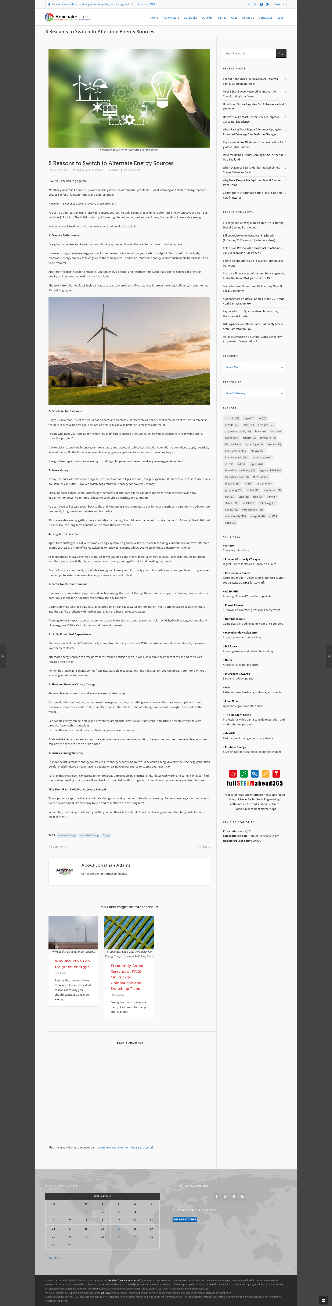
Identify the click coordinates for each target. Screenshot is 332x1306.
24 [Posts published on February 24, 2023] (118, 1237)
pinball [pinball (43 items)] (252, 490)
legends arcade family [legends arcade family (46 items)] (240, 470)
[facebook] (250, 4)
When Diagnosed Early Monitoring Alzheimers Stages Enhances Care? (251, 170)
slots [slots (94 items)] (258, 496)
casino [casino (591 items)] (232, 438)
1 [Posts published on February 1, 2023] (86, 1212)
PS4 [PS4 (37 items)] (229, 496)
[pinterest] (262, 4)
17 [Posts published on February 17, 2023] (118, 1229)
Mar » (57, 1258)
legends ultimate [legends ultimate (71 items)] (237, 477)
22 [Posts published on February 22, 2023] (86, 1237)
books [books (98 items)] (276, 431)
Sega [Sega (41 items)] (243, 496)
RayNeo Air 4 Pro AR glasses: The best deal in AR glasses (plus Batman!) (253, 144)
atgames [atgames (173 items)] (266, 425)
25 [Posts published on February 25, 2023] (135, 1237)
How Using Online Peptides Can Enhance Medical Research (253, 106)
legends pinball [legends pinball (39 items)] (270, 470)
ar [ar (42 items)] (262, 418)
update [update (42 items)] (231, 509)
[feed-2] (268, 4)
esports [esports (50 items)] (249, 438)
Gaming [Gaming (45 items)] (274, 444)
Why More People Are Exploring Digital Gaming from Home (252, 182)
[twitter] (256, 4)
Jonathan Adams (94, 170)
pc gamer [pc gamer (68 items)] (265, 483)
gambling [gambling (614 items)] (254, 444)
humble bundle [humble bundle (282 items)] (236, 457)
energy (106, 835)
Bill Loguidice (231, 236)
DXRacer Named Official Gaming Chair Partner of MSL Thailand (253, 157)
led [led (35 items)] (241, 464)
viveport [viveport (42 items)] (258, 516)
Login (279, 4)
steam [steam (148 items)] (231, 503)
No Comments (132, 170)
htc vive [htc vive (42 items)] (257, 451)
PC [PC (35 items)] (248, 483)
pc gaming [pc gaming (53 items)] (233, 490)
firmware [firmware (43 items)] (268, 438)
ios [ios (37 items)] (229, 464)
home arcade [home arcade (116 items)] (235, 451)
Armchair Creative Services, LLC (124, 1280)
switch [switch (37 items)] (248, 503)
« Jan (48, 1258)
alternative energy (89, 835)
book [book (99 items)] (260, 431)
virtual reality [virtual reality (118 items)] (235, 516)
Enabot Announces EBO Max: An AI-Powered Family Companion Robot (250, 81)
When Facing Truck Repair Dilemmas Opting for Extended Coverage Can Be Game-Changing (252, 131)
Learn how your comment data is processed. (126, 1148)
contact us (106, 1292)
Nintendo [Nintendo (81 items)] (232, 483)
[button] (281, 53)
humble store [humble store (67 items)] (263, 457)
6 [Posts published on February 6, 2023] (53, 1220)
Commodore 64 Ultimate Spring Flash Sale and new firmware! (252, 195)
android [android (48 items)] (232, 418)
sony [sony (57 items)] (272, 496)
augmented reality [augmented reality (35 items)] (238, 431)
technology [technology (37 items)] (267, 503)
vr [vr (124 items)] (273, 516)
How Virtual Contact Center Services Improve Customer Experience (251, 119)
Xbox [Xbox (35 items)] (230, 522)
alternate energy (67, 835)
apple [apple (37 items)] (249, 418)
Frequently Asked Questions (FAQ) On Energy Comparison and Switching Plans (127, 977)
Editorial (114, 170)
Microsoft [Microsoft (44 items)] (260, 477)
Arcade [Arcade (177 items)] (232, 425)
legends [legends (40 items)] (256, 464)
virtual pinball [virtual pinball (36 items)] (252, 509)
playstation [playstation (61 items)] (272, 490)
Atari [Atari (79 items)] (248, 425)
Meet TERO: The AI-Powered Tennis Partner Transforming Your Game (250, 94)
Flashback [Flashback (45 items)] (233, 444)
